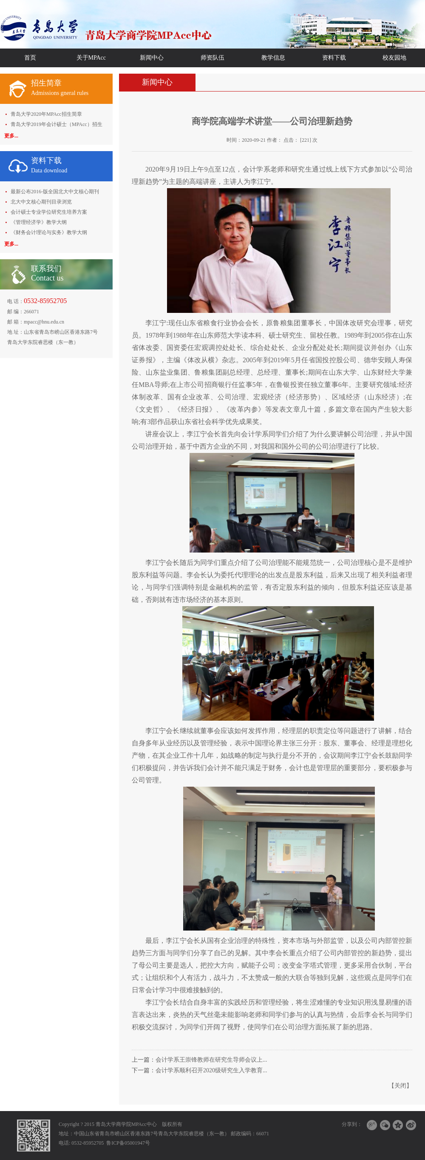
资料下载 (334, 57)
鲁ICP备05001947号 (128, 1143)
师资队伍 (212, 57)
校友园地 (394, 57)
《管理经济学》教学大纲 (39, 222)
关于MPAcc (91, 57)
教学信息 (273, 57)
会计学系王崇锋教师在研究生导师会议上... (211, 1060)
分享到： (352, 1124)
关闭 (400, 1086)
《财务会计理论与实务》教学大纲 (49, 232)
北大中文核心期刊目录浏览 (41, 202)
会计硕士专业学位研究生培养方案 (49, 212)
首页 (30, 57)
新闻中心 (152, 57)
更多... (11, 136)
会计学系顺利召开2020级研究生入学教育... (211, 1070)
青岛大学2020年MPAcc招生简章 (46, 114)
